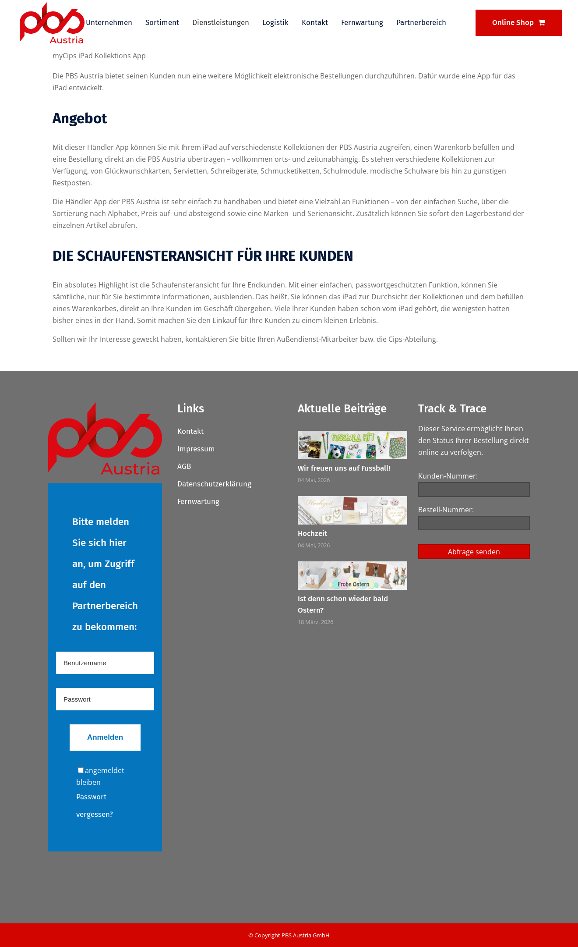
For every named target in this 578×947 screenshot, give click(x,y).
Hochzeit (312, 533)
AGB (184, 466)
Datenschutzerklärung (214, 484)
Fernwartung (198, 501)
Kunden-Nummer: (448, 476)
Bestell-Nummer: (446, 509)
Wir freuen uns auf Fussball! (344, 468)
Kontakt (190, 431)
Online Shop (518, 22)
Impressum (196, 449)
